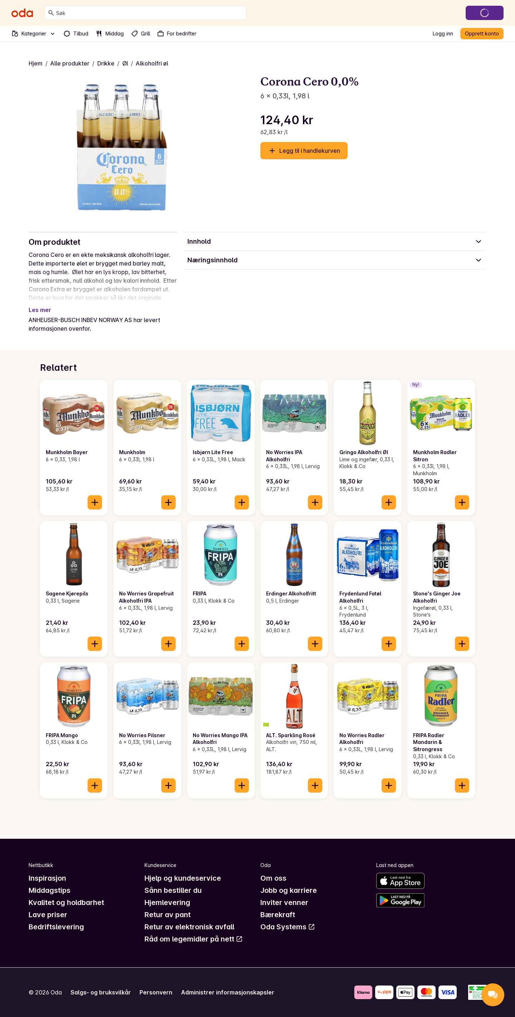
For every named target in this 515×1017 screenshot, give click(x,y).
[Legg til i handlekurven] (95, 502)
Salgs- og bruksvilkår (100, 992)
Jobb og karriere (288, 890)
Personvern (155, 992)
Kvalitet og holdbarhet (66, 902)
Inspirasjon (47, 878)
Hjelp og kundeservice (182, 878)
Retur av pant (167, 914)
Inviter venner (284, 902)
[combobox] (149, 13)
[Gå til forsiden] (22, 13)
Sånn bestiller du (173, 890)
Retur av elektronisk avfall (189, 927)
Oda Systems (287, 927)
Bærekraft (277, 914)
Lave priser (48, 914)
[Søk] (51, 12)
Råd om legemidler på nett (193, 939)
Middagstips (49, 890)
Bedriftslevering (56, 927)
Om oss (273, 878)
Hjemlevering (167, 902)
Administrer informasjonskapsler (227, 992)
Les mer (40, 310)
